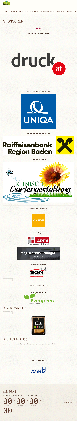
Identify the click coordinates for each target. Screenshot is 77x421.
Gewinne (69, 11)
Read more (8, 280)
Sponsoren (60, 11)
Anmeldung (13, 11)
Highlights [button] (34, 11)
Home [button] (5, 11)
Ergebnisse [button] (23, 11)
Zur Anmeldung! (67, 402)
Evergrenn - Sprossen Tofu (14, 308)
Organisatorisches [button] (47, 11)
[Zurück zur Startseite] (6, 3)
